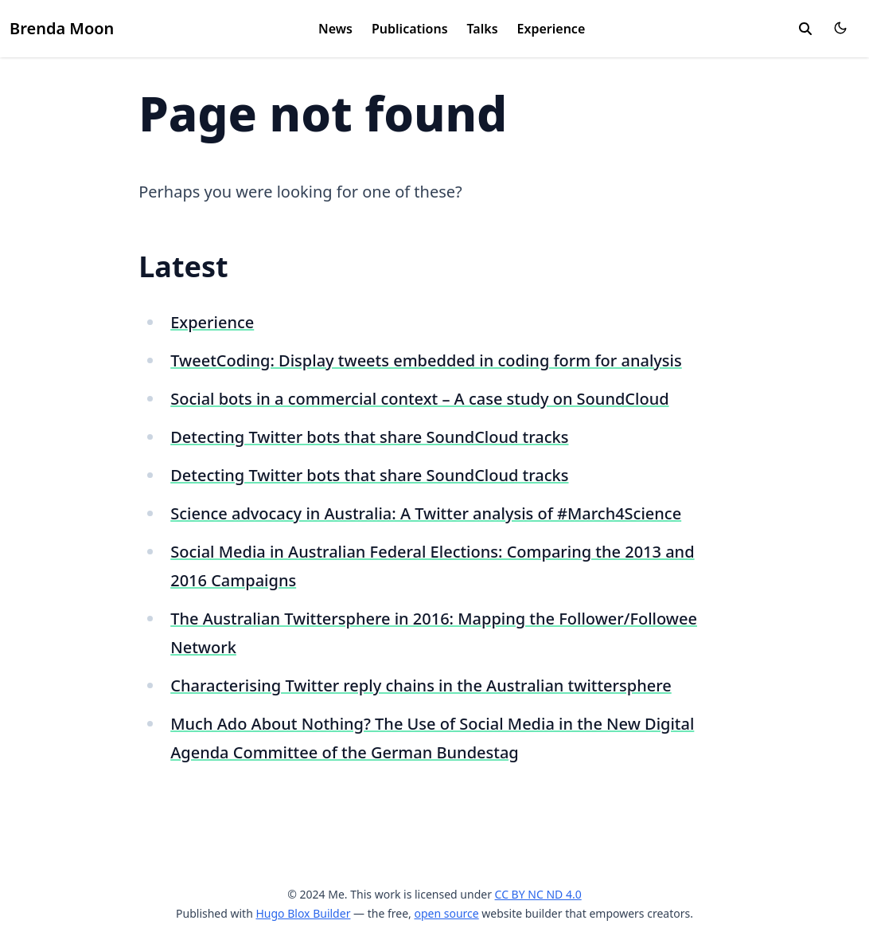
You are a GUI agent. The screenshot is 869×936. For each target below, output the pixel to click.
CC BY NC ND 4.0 (538, 894)
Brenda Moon (62, 28)
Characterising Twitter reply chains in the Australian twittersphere (421, 685)
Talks (482, 28)
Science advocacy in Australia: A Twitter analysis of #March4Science (425, 513)
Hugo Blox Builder (302, 913)
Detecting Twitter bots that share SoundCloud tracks (369, 437)
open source (446, 913)
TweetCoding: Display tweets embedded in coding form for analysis (425, 360)
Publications (410, 28)
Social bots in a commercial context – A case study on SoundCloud (419, 398)
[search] (805, 28)
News (335, 28)
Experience (551, 28)
